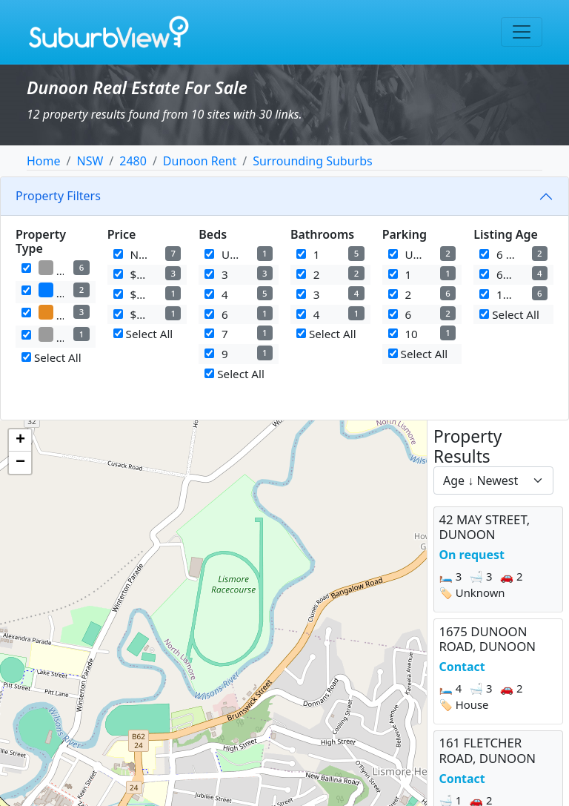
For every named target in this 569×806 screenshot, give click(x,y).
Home (44, 161)
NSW (89, 161)
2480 (133, 161)
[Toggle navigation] (521, 32)
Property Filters (58, 196)
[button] (20, 440)
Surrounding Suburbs (312, 161)
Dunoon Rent (200, 161)
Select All (51, 357)
